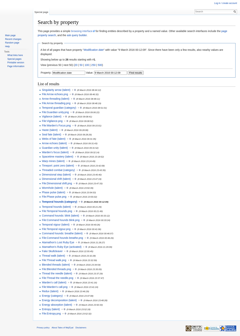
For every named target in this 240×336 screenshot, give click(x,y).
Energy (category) (52, 295)
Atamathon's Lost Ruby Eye (58, 242)
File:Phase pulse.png (54, 196)
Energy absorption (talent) (57, 304)
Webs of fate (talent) (53, 138)
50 (81, 64)
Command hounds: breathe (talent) (62, 233)
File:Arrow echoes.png (55, 94)
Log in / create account (225, 3)
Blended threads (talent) (56, 264)
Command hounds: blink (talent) (60, 215)
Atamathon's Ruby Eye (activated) (61, 246)
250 (93, 64)
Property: (46, 72)
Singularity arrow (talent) (56, 89)
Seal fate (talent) (51, 134)
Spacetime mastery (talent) (57, 156)
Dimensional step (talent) (56, 174)
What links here (15, 55)
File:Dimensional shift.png (57, 183)
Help (7, 46)
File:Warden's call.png (55, 286)
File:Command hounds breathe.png (62, 237)
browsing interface (81, 31)
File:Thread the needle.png (57, 277)
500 (100, 64)
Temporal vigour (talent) (55, 224)
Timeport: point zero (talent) (58, 165)
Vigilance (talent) (51, 116)
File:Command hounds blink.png (61, 220)
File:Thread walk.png (54, 260)
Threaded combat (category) (58, 170)
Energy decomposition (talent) (59, 300)
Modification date (94, 49)
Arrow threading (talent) (55, 98)
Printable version (15, 62)
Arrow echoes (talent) (54, 143)
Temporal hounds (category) (59, 201)
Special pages (14, 59)
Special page (41, 12)
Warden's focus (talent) (55, 152)
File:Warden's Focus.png (56, 125)
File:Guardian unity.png (55, 112)
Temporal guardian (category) (59, 107)
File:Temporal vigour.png (56, 229)
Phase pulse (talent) (53, 192)
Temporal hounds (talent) (56, 206)
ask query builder (77, 35)
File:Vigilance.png (52, 120)
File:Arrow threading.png (56, 103)
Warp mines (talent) (53, 161)
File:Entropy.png (51, 313)
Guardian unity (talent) (55, 147)
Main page (10, 35)
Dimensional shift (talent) (56, 178)
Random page (12, 42)
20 (76, 64)
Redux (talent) (50, 291)
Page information (15, 66)
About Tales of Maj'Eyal (63, 327)
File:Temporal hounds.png (57, 211)
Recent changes (13, 39)
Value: (89, 72)
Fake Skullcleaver (52, 251)
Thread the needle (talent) (57, 273)
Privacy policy (43, 327)
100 (87, 64)
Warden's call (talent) (54, 282)
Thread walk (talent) (53, 255)
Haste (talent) (50, 129)
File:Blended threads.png (56, 269)
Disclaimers (81, 327)
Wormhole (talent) (52, 187)
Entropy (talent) (51, 309)
